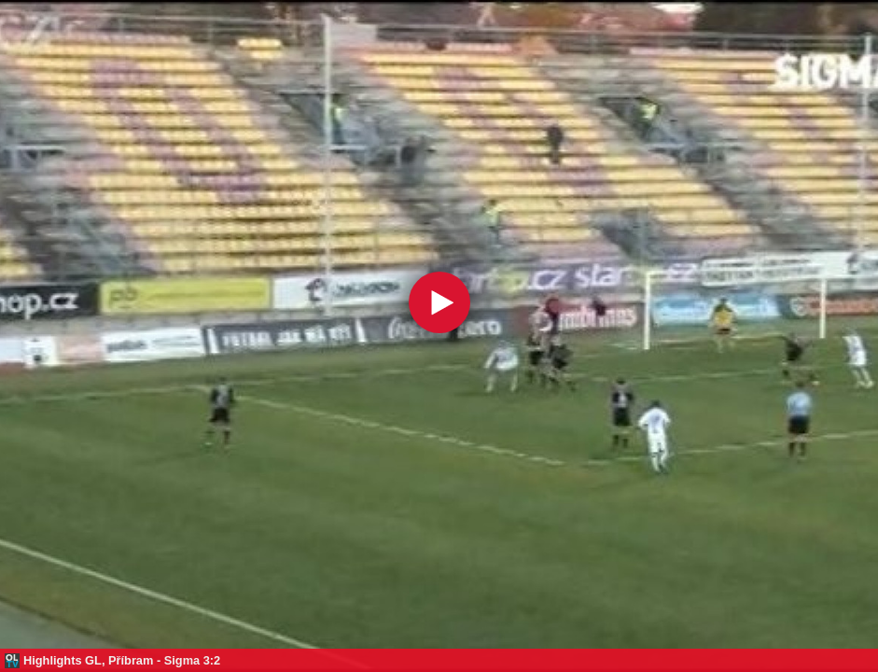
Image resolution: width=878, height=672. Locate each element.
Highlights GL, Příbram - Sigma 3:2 (121, 660)
